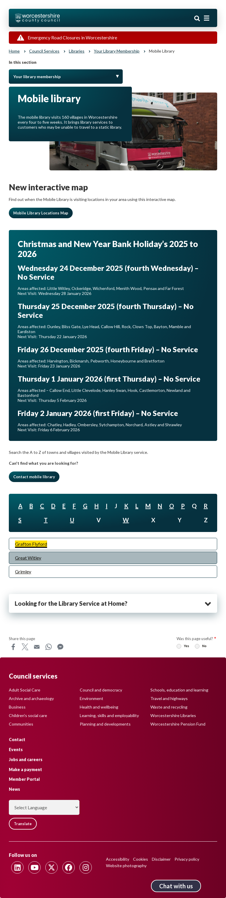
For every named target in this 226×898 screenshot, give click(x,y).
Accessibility (117, 859)
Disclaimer (161, 859)
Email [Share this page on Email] (36, 646)
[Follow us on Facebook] (68, 867)
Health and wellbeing (99, 706)
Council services (44, 50)
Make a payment (25, 769)
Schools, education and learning (179, 689)
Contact (17, 739)
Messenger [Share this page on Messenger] (60, 646)
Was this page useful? (195, 638)
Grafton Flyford (31, 544)
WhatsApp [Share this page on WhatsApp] (48, 646)
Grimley (23, 571)
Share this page (22, 638)
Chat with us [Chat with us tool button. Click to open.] (176, 885)
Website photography (126, 865)
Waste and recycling (168, 706)
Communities (21, 723)
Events (16, 749)
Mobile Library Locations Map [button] (40, 213)
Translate (23, 823)
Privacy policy (187, 859)
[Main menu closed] (206, 18)
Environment (91, 698)
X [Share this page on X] (25, 646)
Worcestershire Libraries (173, 715)
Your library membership (116, 50)
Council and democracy (101, 689)
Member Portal (24, 779)
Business (17, 706)
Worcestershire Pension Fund (177, 723)
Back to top (212, 884)
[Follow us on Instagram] (85, 867)
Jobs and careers (25, 759)
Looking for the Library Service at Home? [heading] (71, 603)
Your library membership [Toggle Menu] (37, 76)
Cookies (140, 859)
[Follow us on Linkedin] (17, 867)
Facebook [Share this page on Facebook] (13, 646)
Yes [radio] (186, 646)
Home (14, 50)
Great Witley (28, 557)
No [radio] (204, 646)
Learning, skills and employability (109, 715)
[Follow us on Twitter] (51, 867)
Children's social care (28, 715)
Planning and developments (105, 723)
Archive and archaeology (31, 698)
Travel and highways (169, 698)
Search (197, 18)
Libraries (76, 50)
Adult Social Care (24, 689)
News (14, 789)
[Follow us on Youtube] (34, 867)
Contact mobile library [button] (34, 476)
